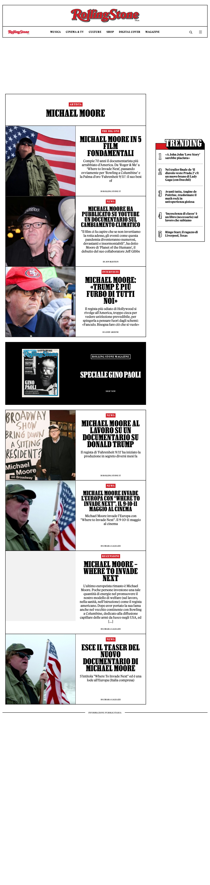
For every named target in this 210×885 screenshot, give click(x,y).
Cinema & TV (75, 32)
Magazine (152, 32)
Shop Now (111, 391)
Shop (110, 32)
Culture (95, 32)
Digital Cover (129, 32)
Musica (55, 32)
